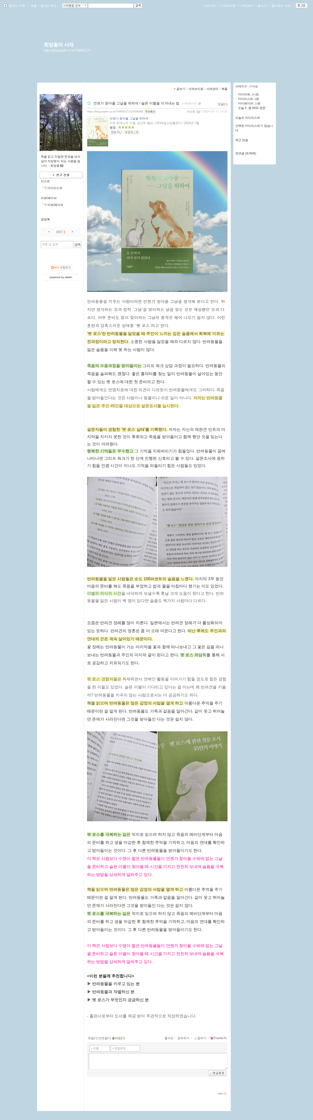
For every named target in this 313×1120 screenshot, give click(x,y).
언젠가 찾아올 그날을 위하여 (129, 118)
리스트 (45, 181)
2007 (59, 232)
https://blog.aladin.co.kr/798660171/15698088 (115, 111)
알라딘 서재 (17, 6)
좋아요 (169, 1038)
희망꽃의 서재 (58, 44)
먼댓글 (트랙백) (245, 153)
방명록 (45, 219)
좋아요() (118, 1038)
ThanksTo (218, 1038)
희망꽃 (191, 111)
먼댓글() (104, 1038)
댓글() (222, 104)
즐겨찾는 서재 (282, 6)
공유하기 (183, 1038)
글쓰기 (263, 6)
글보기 (180, 89)
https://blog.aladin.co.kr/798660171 (67, 50)
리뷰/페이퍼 (49, 198)
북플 (34, 6)
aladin (68, 277)
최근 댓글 (241, 140)
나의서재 (210, 6)
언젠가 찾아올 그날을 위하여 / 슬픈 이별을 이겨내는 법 (136, 103)
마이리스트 (54, 188)
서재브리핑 (229, 6)
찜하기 (200, 1038)
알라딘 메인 (49, 6)
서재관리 (248, 6)
